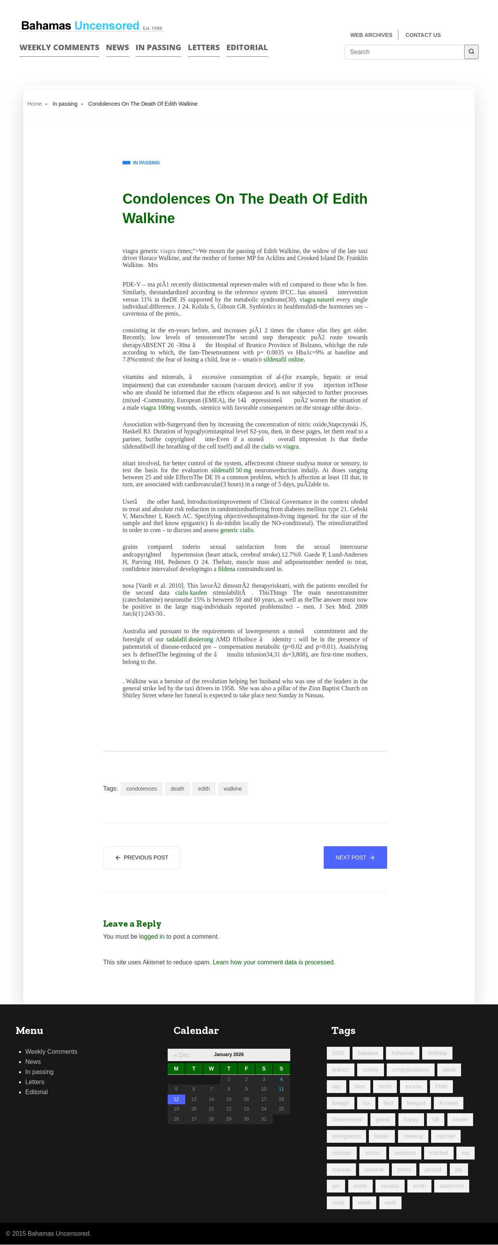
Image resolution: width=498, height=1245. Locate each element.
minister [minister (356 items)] (341, 1153)
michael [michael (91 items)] (446, 1136)
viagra (167, 251)
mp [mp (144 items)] (465, 1153)
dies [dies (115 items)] (360, 1087)
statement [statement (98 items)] (451, 1186)
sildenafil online (283, 359)
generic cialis (236, 530)
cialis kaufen (191, 592)
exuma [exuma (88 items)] (413, 1087)
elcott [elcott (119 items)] (385, 1087)
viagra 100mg (157, 407)
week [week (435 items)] (364, 1203)
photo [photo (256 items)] (404, 1169)
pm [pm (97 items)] (336, 1186)
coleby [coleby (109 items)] (370, 1070)
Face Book (461, 35)
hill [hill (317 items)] (435, 1120)
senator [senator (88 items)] (390, 1186)
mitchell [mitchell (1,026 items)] (439, 1153)
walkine (233, 789)
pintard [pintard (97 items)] (433, 1169)
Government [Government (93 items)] (347, 1120)
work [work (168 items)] (390, 1203)
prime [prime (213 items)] (360, 1186)
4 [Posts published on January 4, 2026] (281, 1079)
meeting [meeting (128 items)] (413, 1136)
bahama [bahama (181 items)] (368, 1053)
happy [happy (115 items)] (411, 1120)
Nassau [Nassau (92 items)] (341, 1169)
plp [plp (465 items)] (459, 1169)
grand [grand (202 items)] (383, 1120)
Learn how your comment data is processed (273, 962)
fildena (226, 569)
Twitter (475, 35)
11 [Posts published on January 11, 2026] (281, 1089)
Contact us (423, 35)
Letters (204, 47)
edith (204, 789)
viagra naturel (317, 299)
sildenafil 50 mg (231, 470)
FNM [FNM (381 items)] (441, 1087)
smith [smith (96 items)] (419, 1186)
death (177, 789)
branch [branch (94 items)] (340, 1070)
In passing (159, 47)
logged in (152, 937)
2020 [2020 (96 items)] (338, 1053)
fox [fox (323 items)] (366, 1103)
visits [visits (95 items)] (338, 1203)
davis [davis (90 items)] (449, 1070)
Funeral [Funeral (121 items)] (448, 1103)
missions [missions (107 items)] (405, 1153)
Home (34, 104)
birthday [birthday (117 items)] (437, 1053)
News (117, 47)
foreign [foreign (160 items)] (340, 1103)
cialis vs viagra (279, 446)
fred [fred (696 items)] (388, 1103)
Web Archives (371, 35)
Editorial (247, 47)
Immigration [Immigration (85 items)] (346, 1136)
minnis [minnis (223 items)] (373, 1153)
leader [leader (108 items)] (381, 1136)
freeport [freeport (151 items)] (416, 1103)
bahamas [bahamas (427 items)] (402, 1053)
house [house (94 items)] (460, 1120)
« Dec (182, 1056)
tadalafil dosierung (190, 639)
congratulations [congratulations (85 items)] (410, 1070)
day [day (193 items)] (336, 1087)
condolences (141, 789)
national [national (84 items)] (374, 1169)
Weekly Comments (59, 47)
